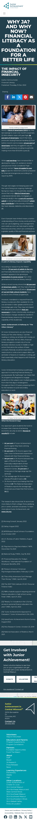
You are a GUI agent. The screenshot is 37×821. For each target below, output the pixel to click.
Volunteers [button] (11, 734)
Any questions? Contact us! (13, 689)
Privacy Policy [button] (26, 810)
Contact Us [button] (10, 721)
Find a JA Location (13, 804)
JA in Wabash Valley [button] (14, 801)
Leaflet (14, 696)
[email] (31, 98)
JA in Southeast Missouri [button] (15, 794)
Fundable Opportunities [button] (16, 750)
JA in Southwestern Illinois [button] (16, 799)
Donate (9, 679)
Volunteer (23, 679)
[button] (6, 817)
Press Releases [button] (12, 765)
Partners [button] (10, 748)
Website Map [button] (19, 813)
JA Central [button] (28, 813)
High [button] (8, 777)
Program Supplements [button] (15, 742)
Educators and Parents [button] (17, 740)
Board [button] (8, 760)
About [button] (9, 755)
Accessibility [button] (9, 813)
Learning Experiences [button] (16, 770)
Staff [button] (8, 758)
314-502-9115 (10, 723)
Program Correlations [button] (14, 744)
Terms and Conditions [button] (12, 810)
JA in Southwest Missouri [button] (16, 796)
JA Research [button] (11, 762)
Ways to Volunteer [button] (13, 737)
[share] (8, 98)
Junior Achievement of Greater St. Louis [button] (15, 784)
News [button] (8, 767)
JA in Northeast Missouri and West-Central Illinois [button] (17, 791)
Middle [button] (9, 775)
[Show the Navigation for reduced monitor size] (4, 13)
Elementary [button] (11, 773)
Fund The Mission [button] (13, 752)
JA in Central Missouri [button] (14, 787)
